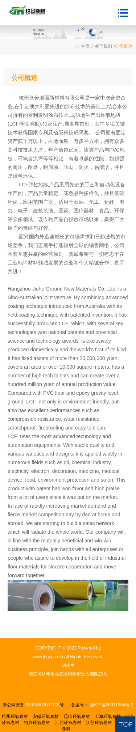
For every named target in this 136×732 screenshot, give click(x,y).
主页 (85, 46)
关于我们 (103, 46)
